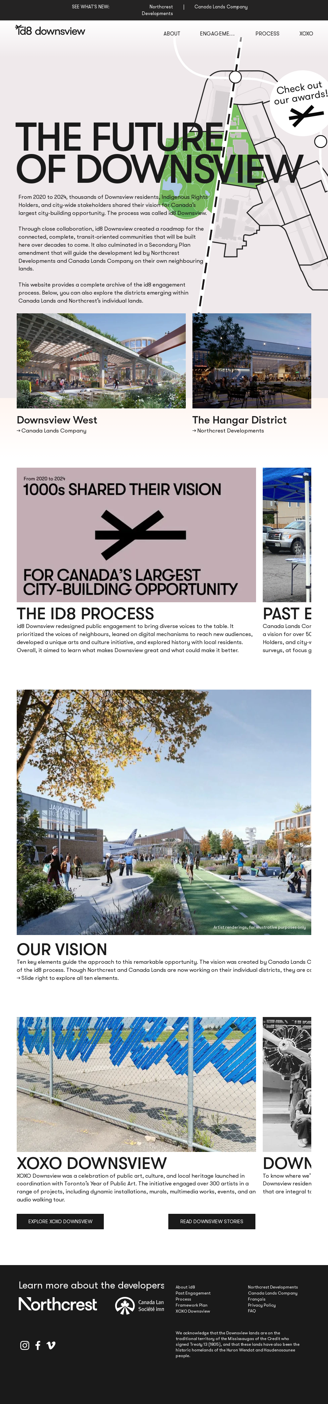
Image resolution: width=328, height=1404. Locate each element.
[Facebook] (38, 1345)
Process (183, 1299)
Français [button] (256, 1299)
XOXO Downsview (193, 1311)
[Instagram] (25, 1345)
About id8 (185, 1287)
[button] (306, 115)
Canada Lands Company (273, 1293)
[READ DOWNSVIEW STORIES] (211, 1221)
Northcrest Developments (273, 1287)
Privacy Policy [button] (262, 1305)
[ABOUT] (172, 33)
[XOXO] (306, 33)
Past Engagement (193, 1293)
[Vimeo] (51, 1345)
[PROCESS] (267, 33)
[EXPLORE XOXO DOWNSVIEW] (60, 1221)
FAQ (252, 1311)
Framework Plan (192, 1305)
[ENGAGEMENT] (217, 33)
